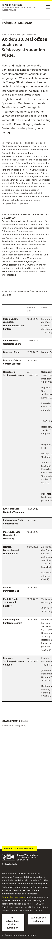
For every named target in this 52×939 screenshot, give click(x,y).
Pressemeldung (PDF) (15, 725)
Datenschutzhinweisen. (13, 897)
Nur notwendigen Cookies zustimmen (12, 922)
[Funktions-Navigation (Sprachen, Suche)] (48, 7)
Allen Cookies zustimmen (38, 919)
